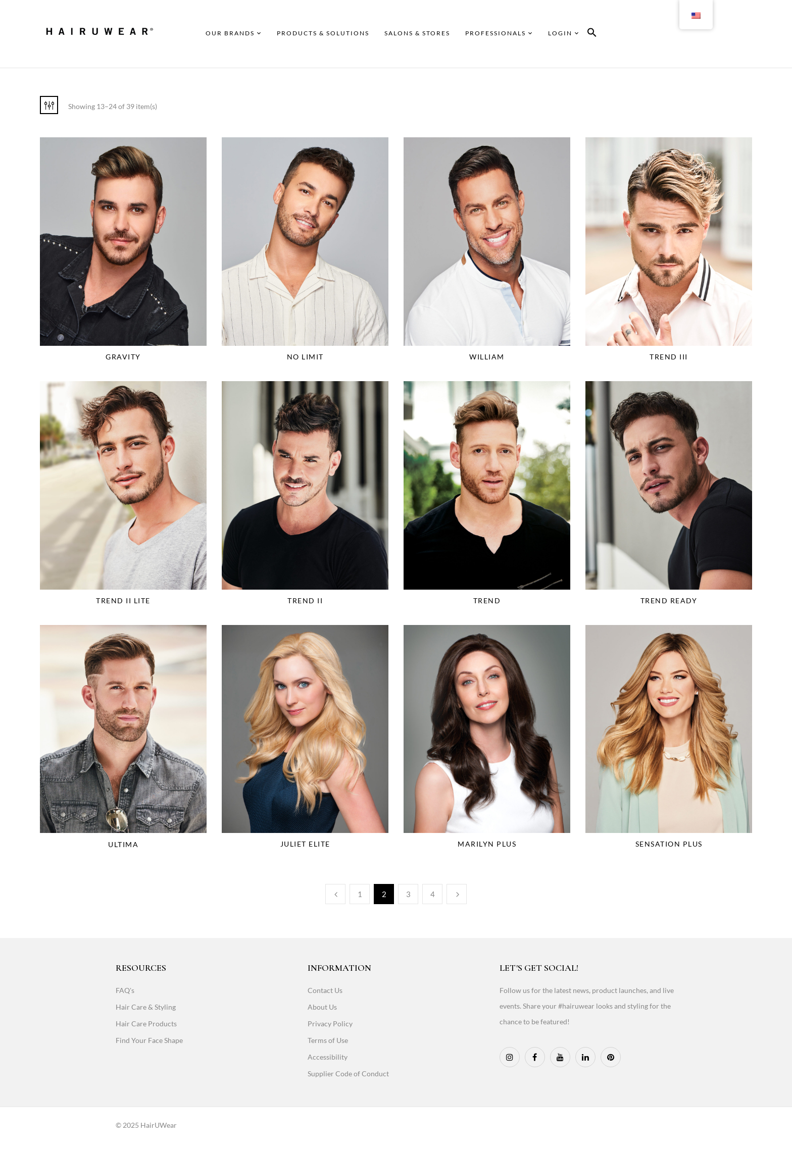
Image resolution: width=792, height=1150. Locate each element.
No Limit (305, 356)
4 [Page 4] (432, 894)
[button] (592, 34)
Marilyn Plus (487, 844)
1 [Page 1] (360, 894)
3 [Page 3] (408, 894)
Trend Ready (669, 600)
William (487, 356)
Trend (487, 600)
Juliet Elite (305, 844)
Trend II (305, 600)
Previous (335, 894)
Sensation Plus (669, 844)
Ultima (123, 844)
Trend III (669, 356)
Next (457, 894)
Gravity (123, 356)
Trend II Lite (123, 600)
